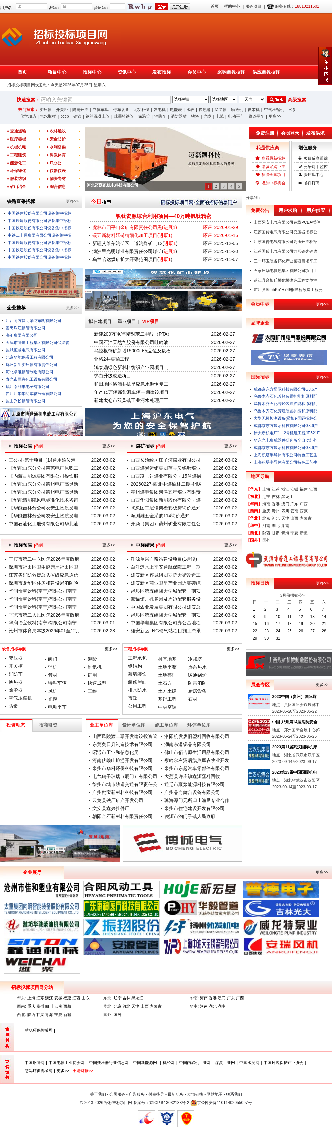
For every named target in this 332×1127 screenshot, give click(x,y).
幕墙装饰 (137, 674)
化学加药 (28, 116)
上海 (266, 489)
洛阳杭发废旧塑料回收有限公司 (196, 736)
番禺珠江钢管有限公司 (25, 328)
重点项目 (127, 321)
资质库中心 (314, 174)
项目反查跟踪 (316, 158)
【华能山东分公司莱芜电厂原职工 (43, 468)
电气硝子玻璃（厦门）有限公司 (124, 776)
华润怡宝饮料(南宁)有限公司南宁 (43, 591)
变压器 (46, 109)
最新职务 (176, 1094)
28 (324, 631)
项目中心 (57, 72)
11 (289, 616)
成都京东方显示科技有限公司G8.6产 (286, 389)
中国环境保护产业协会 (283, 1062)
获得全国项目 (273, 174)
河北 (276, 518)
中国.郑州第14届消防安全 (294, 722)
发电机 (160, 109)
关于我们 (98, 1094)
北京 (266, 518)
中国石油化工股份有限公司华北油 (43, 523)
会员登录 (290, 133)
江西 (313, 489)
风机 (52, 691)
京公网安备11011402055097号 (224, 1102)
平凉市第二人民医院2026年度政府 (44, 615)
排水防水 (137, 690)
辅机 (52, 667)
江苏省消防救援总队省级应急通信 (43, 575)
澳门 (285, 504)
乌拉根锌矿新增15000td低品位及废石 (132, 350)
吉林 (276, 496)
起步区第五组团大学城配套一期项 (166, 591)
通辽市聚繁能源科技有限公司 (194, 784)
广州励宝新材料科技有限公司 (122, 792)
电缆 (220, 116)
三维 (92, 691)
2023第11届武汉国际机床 (294, 747)
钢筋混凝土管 (98, 116)
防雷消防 (197, 683)
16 (266, 623)
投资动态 (15, 725)
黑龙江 (287, 496)
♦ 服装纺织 (16, 178)
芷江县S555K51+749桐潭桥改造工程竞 (288, 289)
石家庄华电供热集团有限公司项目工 (285, 270)
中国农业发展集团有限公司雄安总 (166, 607)
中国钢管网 (34, 1062)
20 (312, 623)
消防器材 (179, 116)
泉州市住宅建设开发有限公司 (194, 808)
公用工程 (137, 706)
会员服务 (117, 1094)
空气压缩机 (274, 109)
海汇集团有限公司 (22, 335)
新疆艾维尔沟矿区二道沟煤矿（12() (135, 243)
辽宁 (266, 496)
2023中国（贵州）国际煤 (294, 696)
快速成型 (97, 683)
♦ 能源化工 (16, 163)
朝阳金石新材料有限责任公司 (122, 816)
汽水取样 (48, 116)
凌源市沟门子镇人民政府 (189, 816)
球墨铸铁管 (124, 116)
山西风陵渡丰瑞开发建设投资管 (124, 736)
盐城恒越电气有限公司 (25, 350)
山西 (294, 518)
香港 (276, 504)
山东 (86, 998)
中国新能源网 (145, 1062)
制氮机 (95, 667)
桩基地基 (167, 659)
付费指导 (156, 1094)
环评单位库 (198, 725)
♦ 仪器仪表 (56, 171)
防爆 (13, 706)
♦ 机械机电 (16, 147)
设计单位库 (133, 725)
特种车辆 (57, 683)
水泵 (292, 109)
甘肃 (276, 533)
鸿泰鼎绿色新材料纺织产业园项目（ (131, 367)
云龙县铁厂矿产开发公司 (117, 800)
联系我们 (234, 1094)
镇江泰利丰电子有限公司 (27, 386)
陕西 (266, 533)
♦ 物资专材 (56, 178)
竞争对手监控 (316, 166)
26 (301, 631)
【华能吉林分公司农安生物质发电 (43, 507)
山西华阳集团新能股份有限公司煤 (166, 500)
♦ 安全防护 (56, 139)
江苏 (276, 489)
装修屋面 (137, 682)
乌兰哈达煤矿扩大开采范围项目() (132, 259)
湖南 (285, 525)
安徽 (294, 489)
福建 (304, 489)
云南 (294, 511)
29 (255, 638)
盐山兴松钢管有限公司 (25, 401)
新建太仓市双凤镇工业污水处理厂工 (131, 400)
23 (266, 631)
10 (278, 616)
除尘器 (221, 109)
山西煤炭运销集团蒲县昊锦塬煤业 (166, 468)
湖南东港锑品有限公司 (187, 744)
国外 (266, 540)
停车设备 (121, 109)
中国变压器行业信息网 (109, 1062)
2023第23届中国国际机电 (294, 772)
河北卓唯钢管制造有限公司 (29, 372)
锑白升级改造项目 (112, 375)
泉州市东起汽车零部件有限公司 (196, 768)
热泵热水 (197, 667)
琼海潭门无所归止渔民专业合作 (196, 800)
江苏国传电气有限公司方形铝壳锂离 (285, 251)
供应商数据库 (266, 72)
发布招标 (161, 72)
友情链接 (195, 1094)
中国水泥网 (249, 1062)
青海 (285, 533)
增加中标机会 (273, 183)
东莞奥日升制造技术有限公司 (122, 744)
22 (255, 631)
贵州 (276, 511)
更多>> (275, 116)
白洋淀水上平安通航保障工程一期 (166, 567)
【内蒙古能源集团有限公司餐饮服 (43, 476)
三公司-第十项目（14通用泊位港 (42, 460)
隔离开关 (80, 109)
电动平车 (236, 116)
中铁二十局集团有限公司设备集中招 (39, 235)
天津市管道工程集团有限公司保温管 (37, 342)
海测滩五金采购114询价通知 (160, 515)
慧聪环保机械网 (38, 1030)
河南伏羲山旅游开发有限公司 (122, 760)
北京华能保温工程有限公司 (29, 357)
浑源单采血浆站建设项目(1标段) (164, 559)
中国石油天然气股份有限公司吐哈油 (131, 342)
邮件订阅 (312, 183)
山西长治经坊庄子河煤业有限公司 (166, 460)
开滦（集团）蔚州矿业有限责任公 (166, 523)
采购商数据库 (231, 72)
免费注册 (265, 133)
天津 (285, 518)
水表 (190, 109)
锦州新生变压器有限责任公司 (31, 364)
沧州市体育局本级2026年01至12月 (44, 630)
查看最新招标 (273, 158)
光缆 (207, 116)
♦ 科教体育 (56, 155)
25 (289, 631)
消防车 (160, 116)
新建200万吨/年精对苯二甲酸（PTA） (133, 334)
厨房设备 (197, 691)
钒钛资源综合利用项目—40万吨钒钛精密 (164, 216)
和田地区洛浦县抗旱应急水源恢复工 (131, 384)
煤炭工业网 (225, 1062)
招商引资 (48, 725)
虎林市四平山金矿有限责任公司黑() (134, 227)
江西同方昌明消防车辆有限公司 (33, 320)
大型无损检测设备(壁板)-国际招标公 (285, 418)
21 (324, 623)
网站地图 (215, 1094)
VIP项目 (150, 321)
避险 (92, 659)
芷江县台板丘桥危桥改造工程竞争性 (285, 280)
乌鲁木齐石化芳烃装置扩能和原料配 (285, 396)
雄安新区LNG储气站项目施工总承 (166, 630)
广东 (294, 504)
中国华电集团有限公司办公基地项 (166, 622)
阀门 (52, 659)
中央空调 (167, 707)
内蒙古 (306, 518)
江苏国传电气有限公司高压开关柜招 (285, 241)
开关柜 (62, 109)
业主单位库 (101, 725)
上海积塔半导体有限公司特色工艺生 (285, 455)
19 (301, 623)
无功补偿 (141, 109)
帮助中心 (232, 6)
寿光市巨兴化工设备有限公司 (31, 379)
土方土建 (167, 691)
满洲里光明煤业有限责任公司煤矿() (134, 251)
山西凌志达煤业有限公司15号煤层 (166, 476)
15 (255, 623)
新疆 (304, 533)
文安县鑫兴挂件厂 (110, 808)
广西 (304, 504)
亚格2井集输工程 (111, 359)
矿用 (92, 675)
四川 (285, 511)
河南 (266, 525)
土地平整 (167, 667)
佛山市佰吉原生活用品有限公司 (196, 752)
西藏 (304, 511)
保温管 (144, 116)
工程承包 (137, 658)
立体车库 (101, 109)
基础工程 (167, 699)
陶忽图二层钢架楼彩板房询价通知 (166, 507)
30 (266, 638)
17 (278, 623)
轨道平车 (256, 116)
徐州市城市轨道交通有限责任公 (124, 784)
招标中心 (92, 72)
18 (289, 623)
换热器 (204, 109)
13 (312, 616)
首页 (215, 6)
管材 (52, 675)
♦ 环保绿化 (16, 171)
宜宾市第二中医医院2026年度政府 (44, 559)
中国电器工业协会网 (67, 1062)
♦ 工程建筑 (16, 155)
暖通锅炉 (197, 675)
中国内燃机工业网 (195, 1062)
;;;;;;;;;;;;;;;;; (190, 99)
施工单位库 (166, 725)
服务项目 (253, 6)
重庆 (266, 511)
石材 (192, 699)
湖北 (276, 525)
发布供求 (315, 133)
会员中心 (196, 72)
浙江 (285, 489)
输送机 (237, 109)
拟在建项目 (100, 321)
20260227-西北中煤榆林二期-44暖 (166, 484)
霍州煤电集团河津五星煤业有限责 (166, 492)
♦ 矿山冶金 (16, 186)
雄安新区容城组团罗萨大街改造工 (166, 575)
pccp (64, 116)
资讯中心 (127, 72)
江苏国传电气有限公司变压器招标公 (285, 232)
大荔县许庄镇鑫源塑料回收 (192, 776)
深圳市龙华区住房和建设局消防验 (43, 583)
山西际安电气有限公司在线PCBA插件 (287, 222)
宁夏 (294, 533)
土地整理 (167, 675)
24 (278, 631)
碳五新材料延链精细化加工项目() (132, 235)
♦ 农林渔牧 (56, 131)
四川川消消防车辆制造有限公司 (33, 394)
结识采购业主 (273, 166)
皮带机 (254, 109)
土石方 (165, 683)
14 (324, 616)
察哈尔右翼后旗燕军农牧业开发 (196, 760)
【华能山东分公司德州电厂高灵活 (43, 484)
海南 (266, 504)
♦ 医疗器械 (16, 139)
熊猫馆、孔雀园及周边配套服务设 (166, 599)
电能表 (176, 109)
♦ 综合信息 (56, 186)
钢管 (77, 116)
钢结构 (135, 666)
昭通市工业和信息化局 (115, 752)
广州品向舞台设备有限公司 (192, 792)
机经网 (169, 1062)
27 (312, 631)
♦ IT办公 (54, 163)
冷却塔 (195, 659)
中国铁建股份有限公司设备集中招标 (39, 213)
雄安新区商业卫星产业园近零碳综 (166, 583)
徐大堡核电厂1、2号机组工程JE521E (287, 433)
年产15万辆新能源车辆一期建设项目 (131, 392)
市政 (132, 698)
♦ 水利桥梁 (56, 147)
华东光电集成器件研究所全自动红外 (285, 440)
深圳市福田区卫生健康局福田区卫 (43, 567)
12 (301, 616)
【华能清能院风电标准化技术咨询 (43, 500)
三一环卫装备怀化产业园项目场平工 (285, 261)
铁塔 (195, 116)
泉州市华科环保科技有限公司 (122, 768)
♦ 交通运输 (16, 131)
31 (278, 638)
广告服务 (137, 1094)
